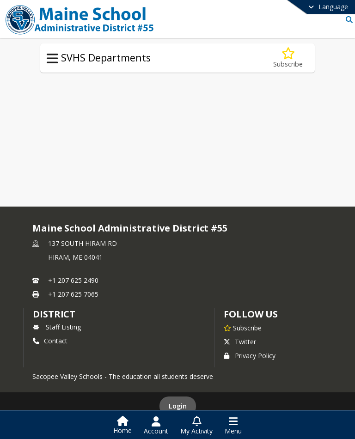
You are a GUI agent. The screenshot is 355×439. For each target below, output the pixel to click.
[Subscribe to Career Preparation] (288, 58)
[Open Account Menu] (156, 425)
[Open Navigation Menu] (233, 425)
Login (178, 406)
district (54, 314)
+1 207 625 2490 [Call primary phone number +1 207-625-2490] (73, 280)
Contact (50, 340)
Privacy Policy (249, 355)
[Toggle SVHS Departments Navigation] (52, 58)
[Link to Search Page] (347, 19)
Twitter (240, 341)
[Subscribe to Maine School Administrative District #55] (243, 328)
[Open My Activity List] (196, 425)
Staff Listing (57, 327)
